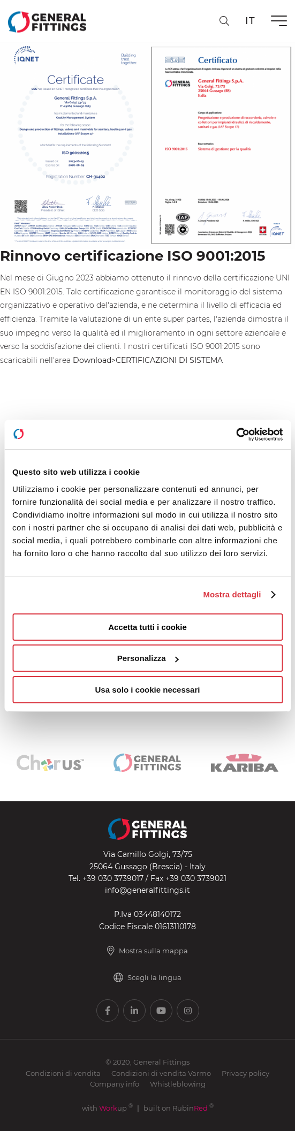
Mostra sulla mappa (147, 950)
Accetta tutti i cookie (147, 627)
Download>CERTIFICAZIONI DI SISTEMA (148, 360)
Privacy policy (245, 1073)
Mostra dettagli (232, 594)
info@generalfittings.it (147, 890)
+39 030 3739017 (112, 878)
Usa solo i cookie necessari (147, 689)
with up (107, 1108)
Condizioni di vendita (63, 1073)
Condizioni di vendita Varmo (161, 1073)
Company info (114, 1084)
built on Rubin (178, 1108)
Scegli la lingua (147, 977)
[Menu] (279, 21)
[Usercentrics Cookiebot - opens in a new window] (236, 435)
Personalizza (148, 658)
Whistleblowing (178, 1084)
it (250, 21)
